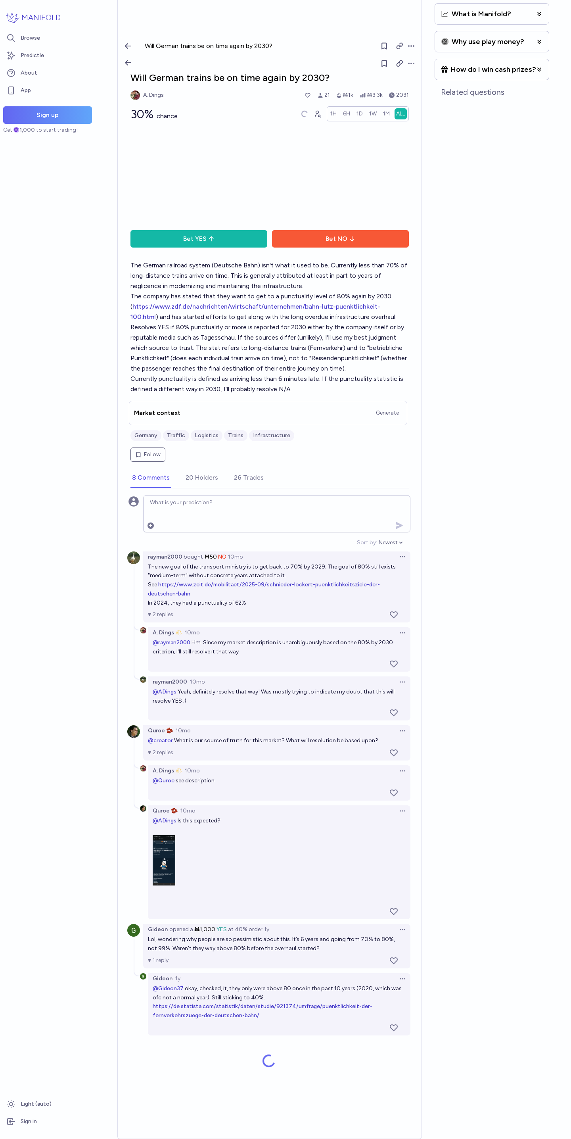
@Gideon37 (168, 988)
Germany (145, 435)
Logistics (206, 435)
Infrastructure (271, 435)
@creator (160, 740)
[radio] (333, 113)
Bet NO (340, 238)
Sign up (47, 115)
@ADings (164, 691)
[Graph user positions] (317, 114)
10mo (235, 556)
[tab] (150, 478)
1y (266, 929)
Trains (235, 435)
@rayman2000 (171, 642)
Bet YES (199, 238)
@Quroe (163, 780)
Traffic (176, 435)
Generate (387, 412)
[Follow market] (384, 63)
